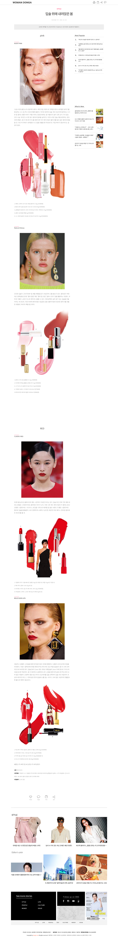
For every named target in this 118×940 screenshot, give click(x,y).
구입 (103, 919)
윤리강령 (34, 932)
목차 (93, 919)
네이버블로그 (78, 901)
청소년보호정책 (92, 932)
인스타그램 (68, 901)
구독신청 (24, 932)
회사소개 (59, 932)
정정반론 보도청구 (47, 932)
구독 (98, 919)
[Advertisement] (38, 406)
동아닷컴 (55, 932)
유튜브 (73, 901)
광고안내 (29, 932)
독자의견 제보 (39, 932)
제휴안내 (73, 932)
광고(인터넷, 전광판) (66, 932)
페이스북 (63, 901)
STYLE (59, 9)
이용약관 (78, 932)
